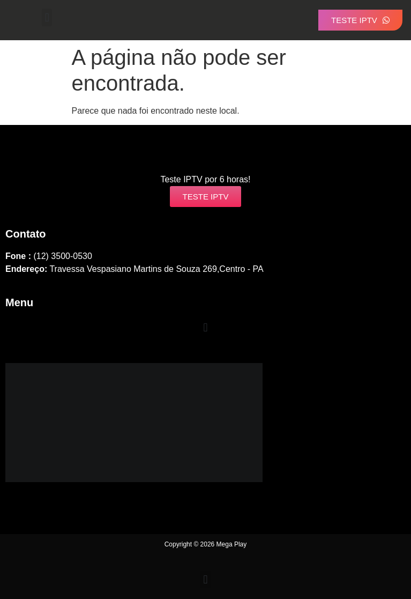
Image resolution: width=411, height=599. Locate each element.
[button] (47, 17)
